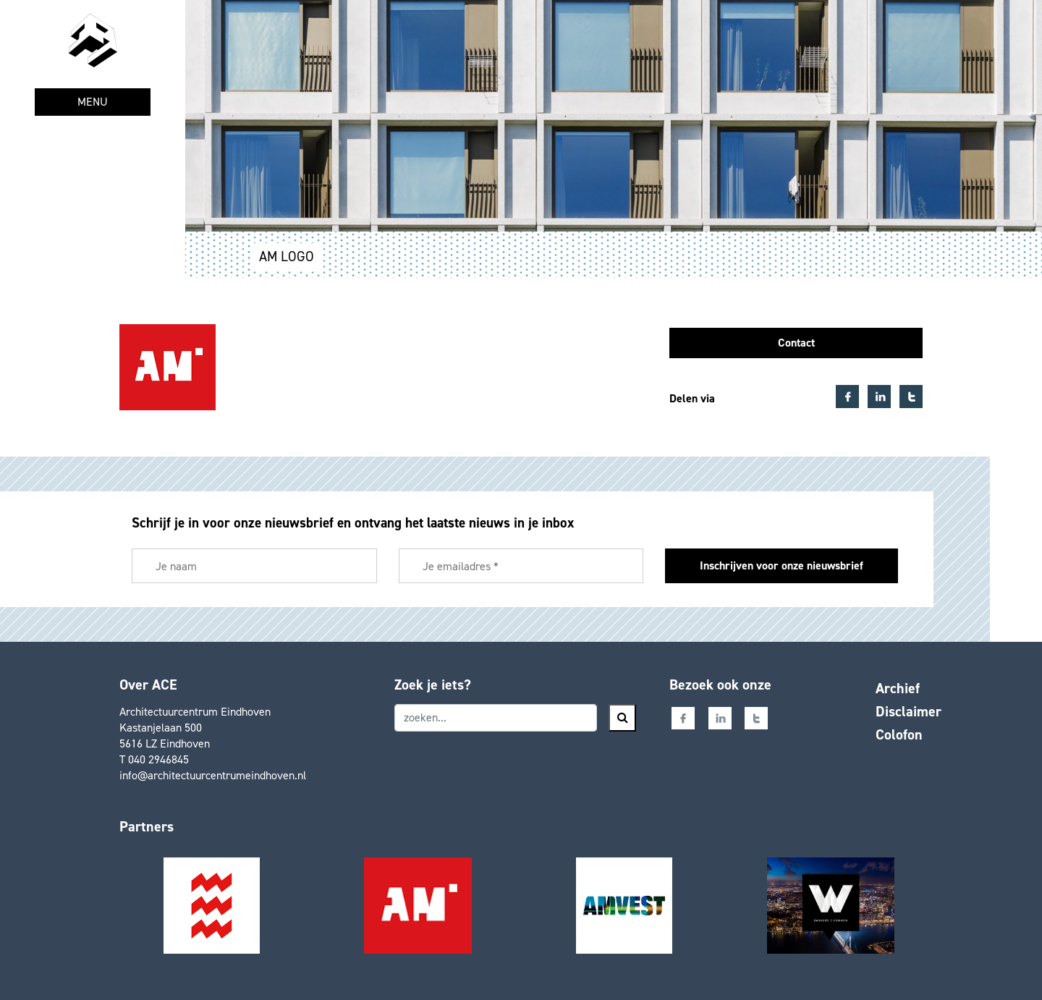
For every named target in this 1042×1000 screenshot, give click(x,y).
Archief (898, 688)
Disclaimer (908, 711)
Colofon (899, 734)
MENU (92, 101)
